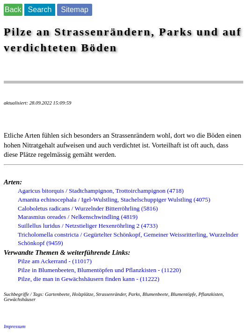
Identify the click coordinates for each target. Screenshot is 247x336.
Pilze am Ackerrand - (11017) (55, 261)
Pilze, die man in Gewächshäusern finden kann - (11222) (89, 278)
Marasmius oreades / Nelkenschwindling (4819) (78, 216)
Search (40, 10)
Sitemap (74, 10)
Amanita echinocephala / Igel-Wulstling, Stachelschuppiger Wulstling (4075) (114, 199)
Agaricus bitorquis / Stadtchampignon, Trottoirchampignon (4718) (101, 190)
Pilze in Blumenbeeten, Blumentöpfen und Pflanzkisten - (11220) (99, 269)
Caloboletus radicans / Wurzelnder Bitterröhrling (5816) (88, 208)
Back (13, 10)
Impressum (14, 326)
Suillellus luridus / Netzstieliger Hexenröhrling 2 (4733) (88, 225)
